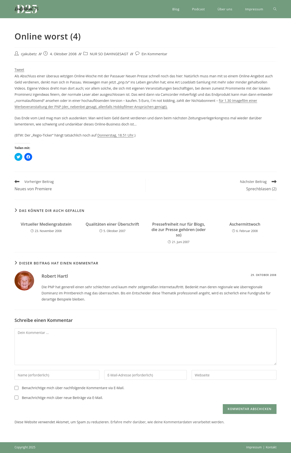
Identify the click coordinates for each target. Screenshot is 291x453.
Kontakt (271, 447)
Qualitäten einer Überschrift (112, 224)
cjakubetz (29, 54)
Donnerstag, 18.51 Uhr (115, 135)
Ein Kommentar (154, 54)
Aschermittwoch (244, 224)
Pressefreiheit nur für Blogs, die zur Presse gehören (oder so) (178, 229)
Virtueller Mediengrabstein (46, 224)
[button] (26, 9)
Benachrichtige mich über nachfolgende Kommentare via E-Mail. (73, 387)
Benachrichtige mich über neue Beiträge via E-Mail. (62, 397)
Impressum (254, 447)
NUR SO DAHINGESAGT (109, 54)
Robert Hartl (54, 276)
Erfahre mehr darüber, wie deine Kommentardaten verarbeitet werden (167, 422)
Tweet (19, 69)
